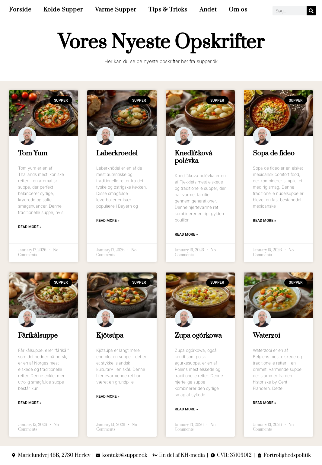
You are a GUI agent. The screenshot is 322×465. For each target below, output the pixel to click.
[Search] (311, 10)
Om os (238, 10)
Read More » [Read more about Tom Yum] (29, 227)
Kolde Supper (63, 10)
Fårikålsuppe (38, 335)
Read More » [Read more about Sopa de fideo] (264, 220)
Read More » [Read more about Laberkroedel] (108, 220)
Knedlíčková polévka (193, 157)
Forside (20, 10)
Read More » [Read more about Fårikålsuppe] (29, 403)
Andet (208, 10)
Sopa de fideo (274, 153)
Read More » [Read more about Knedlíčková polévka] (186, 234)
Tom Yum (32, 153)
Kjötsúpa (109, 335)
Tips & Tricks (167, 10)
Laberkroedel (117, 153)
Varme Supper (115, 10)
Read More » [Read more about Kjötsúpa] (108, 396)
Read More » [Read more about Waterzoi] (264, 403)
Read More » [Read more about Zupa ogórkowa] (186, 409)
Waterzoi (266, 335)
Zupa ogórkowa (198, 335)
